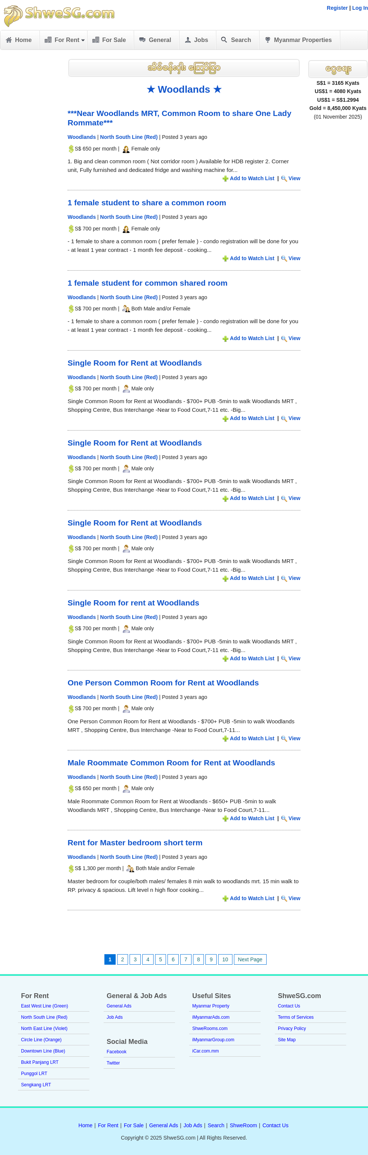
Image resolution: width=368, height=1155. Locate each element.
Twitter (113, 1063)
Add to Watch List (252, 178)
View (294, 178)
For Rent (64, 41)
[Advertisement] (30, 169)
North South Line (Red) (129, 137)
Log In (360, 8)
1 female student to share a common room (147, 202)
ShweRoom (243, 1125)
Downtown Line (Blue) (43, 1051)
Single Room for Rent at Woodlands (135, 362)
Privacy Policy (292, 1028)
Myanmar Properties (297, 40)
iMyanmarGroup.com (213, 1039)
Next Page (250, 959)
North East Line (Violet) (44, 1028)
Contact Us (289, 1006)
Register (337, 8)
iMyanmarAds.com (210, 1017)
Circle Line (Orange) (41, 1039)
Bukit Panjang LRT (40, 1062)
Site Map (287, 1039)
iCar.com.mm (205, 1051)
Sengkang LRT (36, 1084)
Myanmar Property (210, 1006)
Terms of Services (296, 1017)
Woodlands (82, 137)
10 (225, 959)
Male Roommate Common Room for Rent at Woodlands (171, 762)
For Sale (108, 40)
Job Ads (115, 1017)
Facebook (117, 1051)
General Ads (119, 1006)
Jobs (195, 40)
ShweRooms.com (210, 1028)
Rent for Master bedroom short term (135, 842)
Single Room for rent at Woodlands (133, 602)
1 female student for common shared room (148, 283)
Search (235, 40)
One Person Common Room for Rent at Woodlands (163, 682)
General (154, 40)
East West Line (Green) (44, 1006)
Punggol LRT (34, 1073)
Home (18, 40)
